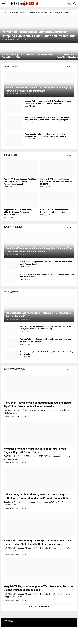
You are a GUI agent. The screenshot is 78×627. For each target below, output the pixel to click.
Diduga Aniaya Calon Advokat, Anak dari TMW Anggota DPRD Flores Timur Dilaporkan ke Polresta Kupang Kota (36, 496)
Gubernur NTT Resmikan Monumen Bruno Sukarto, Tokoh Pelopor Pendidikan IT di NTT (57, 181)
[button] (3, 3)
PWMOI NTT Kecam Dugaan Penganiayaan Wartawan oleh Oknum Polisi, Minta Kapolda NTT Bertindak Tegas (45, 327)
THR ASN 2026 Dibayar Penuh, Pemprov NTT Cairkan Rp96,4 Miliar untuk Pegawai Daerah (46, 263)
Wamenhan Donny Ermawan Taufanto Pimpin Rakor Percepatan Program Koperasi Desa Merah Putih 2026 (46, 135)
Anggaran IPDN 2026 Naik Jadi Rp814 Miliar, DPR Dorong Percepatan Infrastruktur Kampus (20, 212)
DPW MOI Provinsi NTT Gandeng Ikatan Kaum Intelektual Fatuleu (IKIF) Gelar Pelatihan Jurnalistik (37, 13)
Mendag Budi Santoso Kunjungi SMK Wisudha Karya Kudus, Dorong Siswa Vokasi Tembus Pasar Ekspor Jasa (48, 102)
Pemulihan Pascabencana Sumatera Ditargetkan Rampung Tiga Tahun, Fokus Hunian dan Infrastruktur (38, 404)
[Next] (74, 13)
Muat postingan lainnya (38, 606)
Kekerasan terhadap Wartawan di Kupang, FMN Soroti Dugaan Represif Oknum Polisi (35, 450)
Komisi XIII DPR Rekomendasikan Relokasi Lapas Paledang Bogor (54, 211)
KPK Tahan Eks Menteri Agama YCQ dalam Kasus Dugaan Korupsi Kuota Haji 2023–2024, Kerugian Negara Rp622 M (47, 118)
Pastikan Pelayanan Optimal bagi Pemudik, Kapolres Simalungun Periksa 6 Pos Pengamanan (45, 340)
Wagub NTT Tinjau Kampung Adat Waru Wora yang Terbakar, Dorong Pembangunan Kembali (20, 181)
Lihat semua (70, 66)
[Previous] (71, 13)
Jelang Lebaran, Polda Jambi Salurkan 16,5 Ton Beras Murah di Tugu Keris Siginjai (47, 353)
